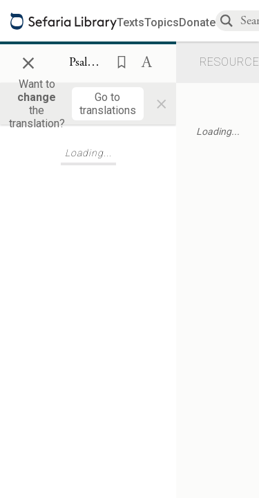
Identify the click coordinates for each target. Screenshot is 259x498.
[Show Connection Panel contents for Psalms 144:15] (88, 63)
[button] (117, 61)
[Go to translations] (108, 103)
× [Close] (28, 61)
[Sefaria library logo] (63, 21)
